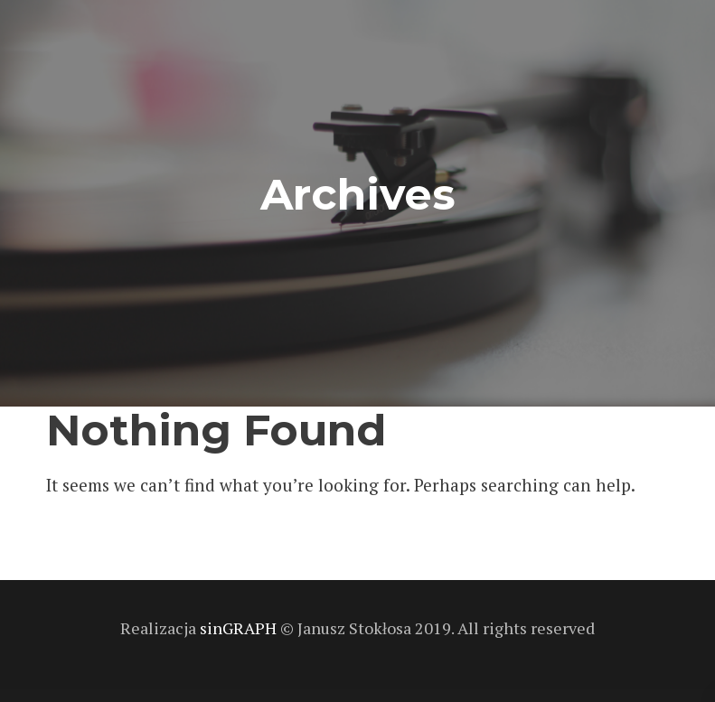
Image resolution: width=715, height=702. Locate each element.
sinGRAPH (240, 628)
